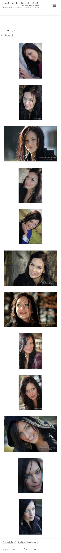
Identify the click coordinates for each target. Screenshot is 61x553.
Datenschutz (31, 549)
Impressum (8, 549)
